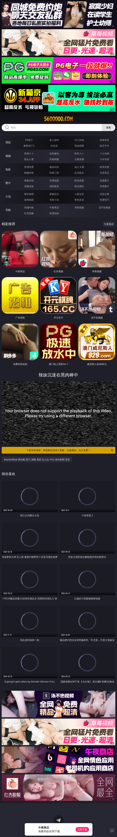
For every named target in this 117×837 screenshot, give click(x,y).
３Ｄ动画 (104, 153)
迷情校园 (29, 199)
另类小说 (54, 199)
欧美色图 (79, 180)
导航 (8, 210)
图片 (8, 183)
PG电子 (29, 140)
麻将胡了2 (29, 145)
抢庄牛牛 (104, 145)
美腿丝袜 (29, 186)
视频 (8, 156)
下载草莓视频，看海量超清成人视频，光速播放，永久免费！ (69, 450)
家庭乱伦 (54, 194)
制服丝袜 (29, 172)
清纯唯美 (54, 186)
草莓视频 (79, 207)
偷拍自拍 (54, 167)
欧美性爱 (104, 167)
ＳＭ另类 (104, 159)
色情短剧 (54, 213)
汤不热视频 (104, 207)
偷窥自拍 (29, 180)
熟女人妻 (29, 159)
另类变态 (104, 172)
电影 (8, 169)
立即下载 (82, 829)
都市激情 (29, 194)
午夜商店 (54, 207)
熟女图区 (79, 186)
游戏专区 (104, 140)
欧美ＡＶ (79, 153)
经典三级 (54, 172)
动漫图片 (104, 180)
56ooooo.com (58, 119)
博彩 (8, 142)
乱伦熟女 (79, 172)
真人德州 (54, 140)
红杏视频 (29, 213)
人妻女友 (79, 194)
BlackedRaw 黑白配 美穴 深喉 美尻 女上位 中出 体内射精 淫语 (37, 459)
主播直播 (79, 159)
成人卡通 (79, 167)
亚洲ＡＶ (29, 153)
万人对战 (79, 140)
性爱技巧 (104, 199)
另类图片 (104, 186)
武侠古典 (104, 194)
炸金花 (54, 145)
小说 (8, 196)
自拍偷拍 (54, 153)
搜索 (108, 127)
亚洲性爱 (29, 167)
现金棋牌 (79, 145)
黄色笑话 (79, 199)
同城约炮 (29, 207)
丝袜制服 (54, 159)
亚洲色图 (54, 180)
